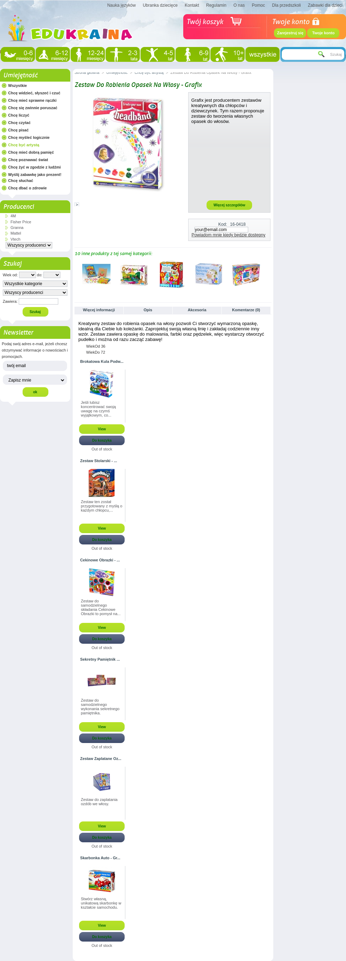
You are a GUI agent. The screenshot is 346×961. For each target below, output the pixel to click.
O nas (239, 5)
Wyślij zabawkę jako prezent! (34, 174)
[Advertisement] (229, 161)
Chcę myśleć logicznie (28, 137)
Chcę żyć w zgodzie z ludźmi (34, 167)
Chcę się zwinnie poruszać (32, 108)
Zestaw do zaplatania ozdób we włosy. (99, 801)
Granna (17, 227)
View (102, 429)
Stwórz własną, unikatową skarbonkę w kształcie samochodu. (101, 903)
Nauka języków (121, 5)
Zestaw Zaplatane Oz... (100, 758)
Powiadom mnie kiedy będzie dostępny (229, 234)
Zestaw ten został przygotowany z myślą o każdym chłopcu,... (101, 506)
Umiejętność (20, 75)
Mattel (16, 233)
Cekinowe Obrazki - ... (100, 560)
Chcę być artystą (23, 145)
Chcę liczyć (18, 115)
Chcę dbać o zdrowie (27, 188)
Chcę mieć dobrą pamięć (31, 152)
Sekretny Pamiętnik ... (100, 659)
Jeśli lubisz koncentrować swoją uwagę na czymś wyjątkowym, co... (98, 408)
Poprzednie (76, 274)
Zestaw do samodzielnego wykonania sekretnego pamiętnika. (100, 706)
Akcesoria (197, 310)
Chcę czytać (19, 122)
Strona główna (86, 72)
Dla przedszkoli (286, 5)
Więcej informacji (99, 310)
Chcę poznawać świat (28, 160)
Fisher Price (21, 222)
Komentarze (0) (246, 310)
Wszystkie (17, 85)
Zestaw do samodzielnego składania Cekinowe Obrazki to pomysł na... (101, 607)
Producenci (18, 207)
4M (13, 216)
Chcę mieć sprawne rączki (32, 100)
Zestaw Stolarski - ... (98, 461)
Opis (148, 310)
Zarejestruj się (290, 33)
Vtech (15, 239)
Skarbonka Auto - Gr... (100, 858)
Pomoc (258, 5)
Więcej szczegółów (229, 205)
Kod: (222, 224)
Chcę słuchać (20, 180)
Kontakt (192, 5)
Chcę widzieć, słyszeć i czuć (34, 93)
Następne (268, 274)
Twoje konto (323, 33)
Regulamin (216, 5)
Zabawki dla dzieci (325, 5)
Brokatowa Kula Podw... (102, 361)
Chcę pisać (18, 130)
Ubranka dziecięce (160, 5)
